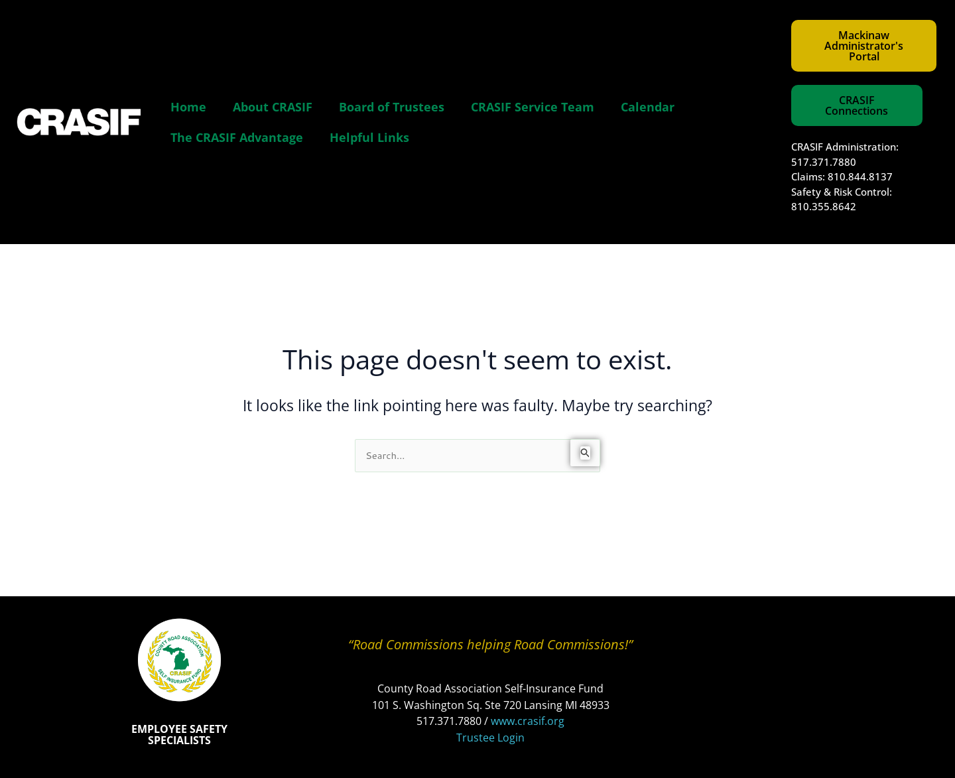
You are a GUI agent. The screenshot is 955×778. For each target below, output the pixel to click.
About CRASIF (272, 107)
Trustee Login (490, 737)
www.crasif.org (527, 721)
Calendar (647, 107)
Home (188, 107)
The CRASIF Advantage (236, 137)
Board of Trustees (391, 107)
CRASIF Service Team (532, 107)
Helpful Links (369, 137)
